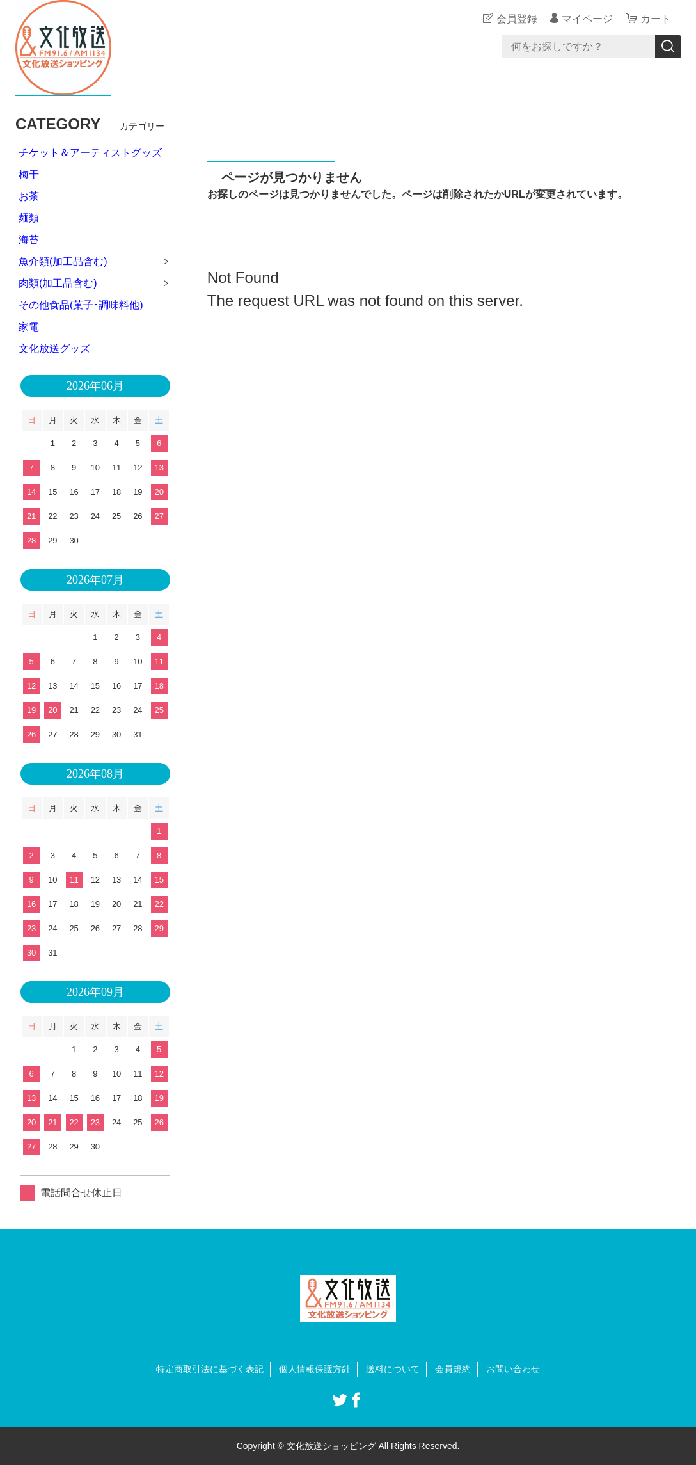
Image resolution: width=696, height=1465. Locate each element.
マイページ (587, 18)
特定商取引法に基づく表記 (210, 1369)
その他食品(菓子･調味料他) (81, 305)
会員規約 (453, 1369)
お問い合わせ (513, 1369)
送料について (393, 1369)
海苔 (29, 239)
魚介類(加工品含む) (63, 261)
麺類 (29, 217)
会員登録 (516, 18)
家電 (29, 326)
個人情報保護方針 (315, 1369)
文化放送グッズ (54, 348)
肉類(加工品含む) (58, 283)
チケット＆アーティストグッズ (90, 152)
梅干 (29, 174)
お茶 (29, 196)
